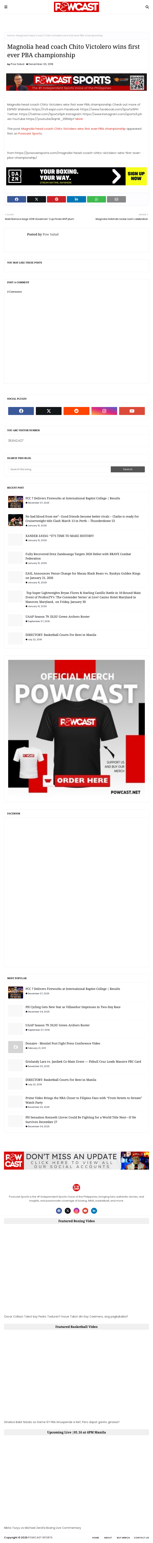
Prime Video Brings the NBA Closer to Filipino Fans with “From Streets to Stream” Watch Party (84, 1100)
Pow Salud (17, 64)
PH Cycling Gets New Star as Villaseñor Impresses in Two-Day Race (73, 1007)
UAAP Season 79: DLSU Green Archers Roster (58, 616)
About (108, 1537)
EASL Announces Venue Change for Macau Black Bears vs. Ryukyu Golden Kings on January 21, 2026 (83, 575)
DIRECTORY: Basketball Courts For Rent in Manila (61, 635)
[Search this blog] (59, 469)
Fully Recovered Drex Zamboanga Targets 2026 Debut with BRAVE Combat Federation (78, 556)
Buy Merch (123, 1537)
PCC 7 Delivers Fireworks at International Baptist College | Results (73, 498)
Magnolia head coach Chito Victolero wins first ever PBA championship (73, 129)
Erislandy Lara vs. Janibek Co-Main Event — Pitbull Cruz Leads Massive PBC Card (83, 1061)
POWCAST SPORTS (40, 1537)
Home (10, 35)
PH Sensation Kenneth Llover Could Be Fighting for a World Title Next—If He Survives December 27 (81, 1119)
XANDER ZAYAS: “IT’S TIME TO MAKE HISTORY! (60, 536)
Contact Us (141, 1537)
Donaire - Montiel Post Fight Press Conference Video (63, 1043)
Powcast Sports (30, 133)
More (79, 119)
